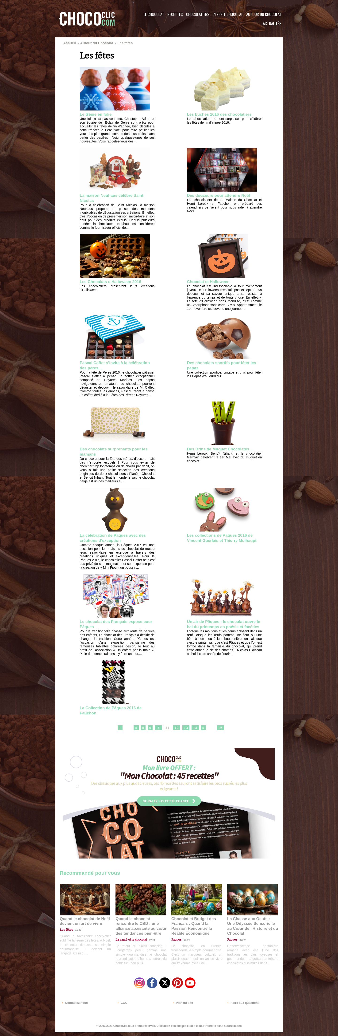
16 (225, 734)
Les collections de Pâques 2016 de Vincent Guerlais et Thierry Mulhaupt (222, 541)
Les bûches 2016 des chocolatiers (210, 115)
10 (156, 734)
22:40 (241, 941)
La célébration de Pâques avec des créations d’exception (114, 538)
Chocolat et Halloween (212, 281)
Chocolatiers (197, 14)
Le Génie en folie (98, 113)
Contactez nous (74, 1007)
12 (177, 734)
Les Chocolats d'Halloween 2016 (116, 281)
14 (198, 734)
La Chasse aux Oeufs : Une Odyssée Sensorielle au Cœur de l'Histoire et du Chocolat (250, 930)
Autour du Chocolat (263, 14)
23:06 (185, 946)
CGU (122, 1007)
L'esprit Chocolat (228, 14)
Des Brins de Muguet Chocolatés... (210, 452)
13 (187, 734)
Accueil (68, 42)
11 (166, 734)
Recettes (175, 14)
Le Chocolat (153, 14)
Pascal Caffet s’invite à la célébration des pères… (108, 365)
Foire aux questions (241, 1007)
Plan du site (182, 1007)
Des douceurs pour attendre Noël (224, 194)
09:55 (148, 941)
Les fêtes (110, 42)
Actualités (272, 23)
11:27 (76, 936)
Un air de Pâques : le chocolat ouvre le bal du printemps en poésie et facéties (220, 628)
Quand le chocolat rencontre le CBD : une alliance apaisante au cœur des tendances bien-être (140, 930)
